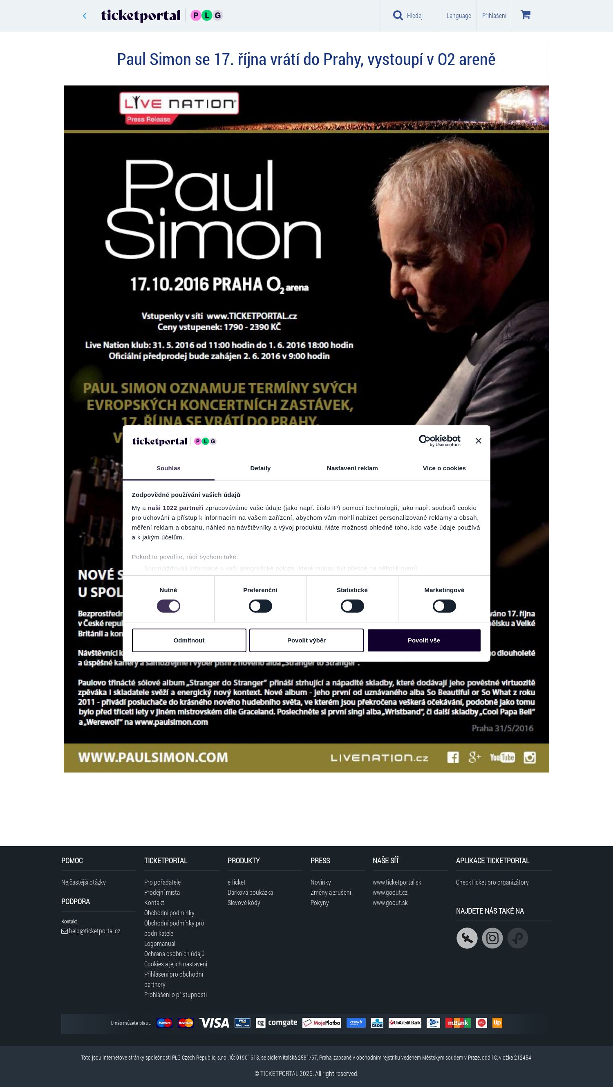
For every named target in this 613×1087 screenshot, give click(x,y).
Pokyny (320, 902)
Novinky (321, 882)
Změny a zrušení (331, 892)
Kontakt (154, 902)
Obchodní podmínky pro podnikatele (174, 928)
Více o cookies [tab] (444, 468)
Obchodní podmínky (169, 912)
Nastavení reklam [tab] (352, 468)
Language (459, 15)
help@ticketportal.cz (90, 930)
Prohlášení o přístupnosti (175, 994)
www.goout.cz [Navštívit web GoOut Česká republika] (390, 892)
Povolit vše (424, 640)
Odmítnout (189, 640)
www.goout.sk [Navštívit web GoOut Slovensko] (390, 902)
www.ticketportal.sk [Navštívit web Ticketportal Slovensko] (397, 882)
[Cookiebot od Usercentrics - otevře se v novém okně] (425, 441)
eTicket (237, 882)
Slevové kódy (244, 902)
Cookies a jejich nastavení (175, 963)
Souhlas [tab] (169, 468)
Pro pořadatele (162, 882)
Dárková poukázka (250, 892)
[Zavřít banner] (478, 441)
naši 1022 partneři (176, 507)
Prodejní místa (162, 892)
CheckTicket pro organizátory (492, 882)
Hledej (408, 15)
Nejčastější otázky (83, 882)
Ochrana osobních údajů (174, 953)
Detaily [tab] (261, 468)
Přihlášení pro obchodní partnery (173, 979)
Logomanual (159, 943)
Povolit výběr (306, 640)
